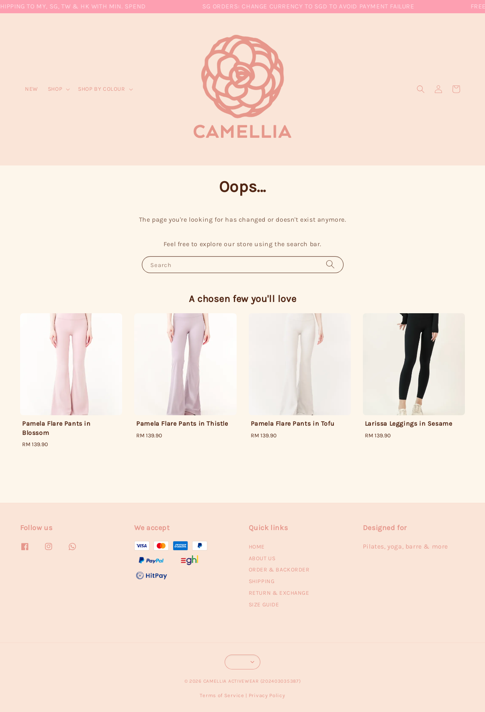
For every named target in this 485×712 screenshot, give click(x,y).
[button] (421, 89)
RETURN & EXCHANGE (279, 593)
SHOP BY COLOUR (101, 89)
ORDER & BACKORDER (279, 569)
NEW (31, 89)
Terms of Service (222, 695)
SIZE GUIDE (264, 604)
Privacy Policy (267, 695)
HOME (257, 546)
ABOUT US (262, 558)
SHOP (55, 89)
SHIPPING (262, 581)
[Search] (330, 264)
